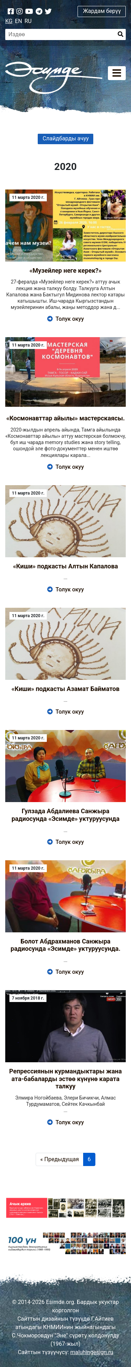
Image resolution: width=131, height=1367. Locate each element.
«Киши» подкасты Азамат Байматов (65, 688)
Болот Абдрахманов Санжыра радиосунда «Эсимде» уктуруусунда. (65, 945)
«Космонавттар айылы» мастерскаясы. (65, 418)
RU (27, 21)
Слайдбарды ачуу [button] (66, 138)
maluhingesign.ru (91, 1352)
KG (9, 21)
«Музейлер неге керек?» (65, 270)
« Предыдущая (59, 1159)
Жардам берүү (102, 11)
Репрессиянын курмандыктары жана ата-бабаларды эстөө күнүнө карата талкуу (65, 1078)
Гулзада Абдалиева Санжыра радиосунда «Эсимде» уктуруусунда (65, 814)
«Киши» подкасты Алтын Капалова (65, 566)
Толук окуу (65, 319)
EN (18, 21)
